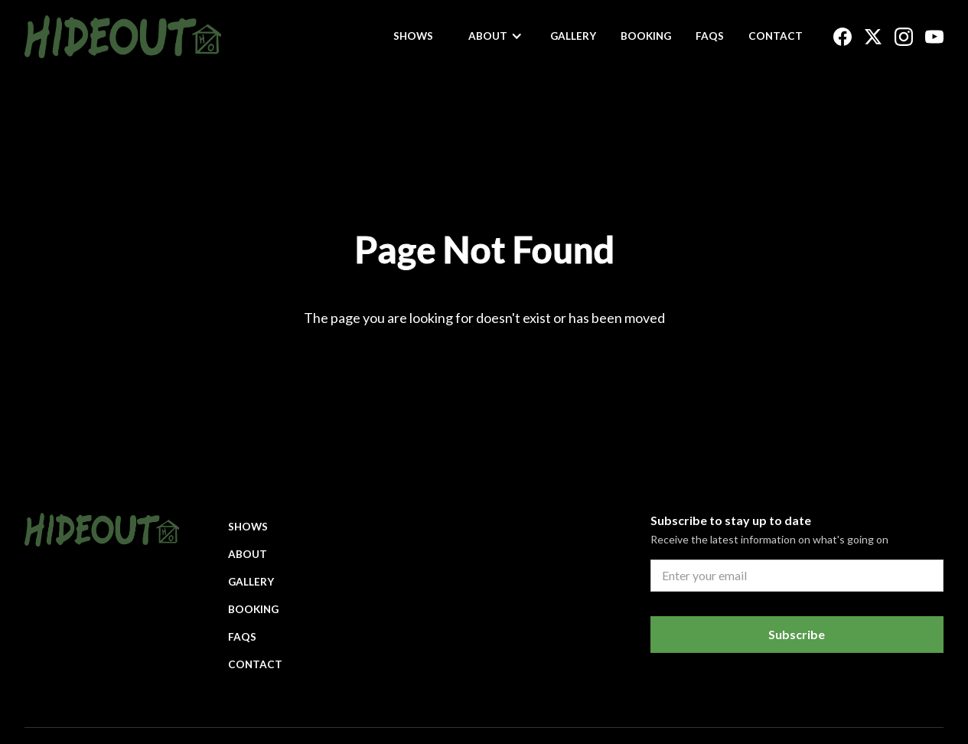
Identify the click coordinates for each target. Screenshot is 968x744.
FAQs (710, 36)
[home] (122, 36)
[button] (495, 36)
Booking (646, 36)
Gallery (573, 36)
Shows (413, 36)
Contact (775, 36)
